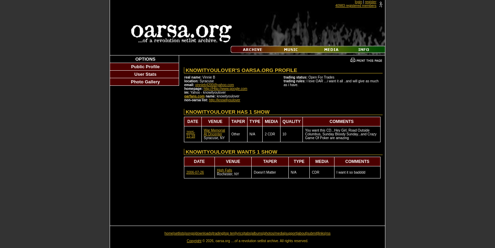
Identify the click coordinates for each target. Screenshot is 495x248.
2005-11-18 (190, 134)
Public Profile (145, 66)
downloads (204, 233)
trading (218, 233)
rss (328, 233)
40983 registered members (355, 6)
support (291, 233)
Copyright (194, 241)
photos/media (274, 233)
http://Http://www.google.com (225, 89)
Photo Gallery (145, 81)
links (321, 233)
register (370, 2)
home (169, 233)
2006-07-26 (195, 172)
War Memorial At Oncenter (214, 132)
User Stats (145, 74)
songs (190, 233)
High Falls (224, 170)
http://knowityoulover (224, 100)
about (302, 233)
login (358, 2)
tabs (247, 233)
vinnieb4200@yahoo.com (214, 85)
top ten (229, 233)
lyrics (239, 233)
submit (312, 233)
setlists (179, 233)
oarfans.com (194, 96)
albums (257, 233)
